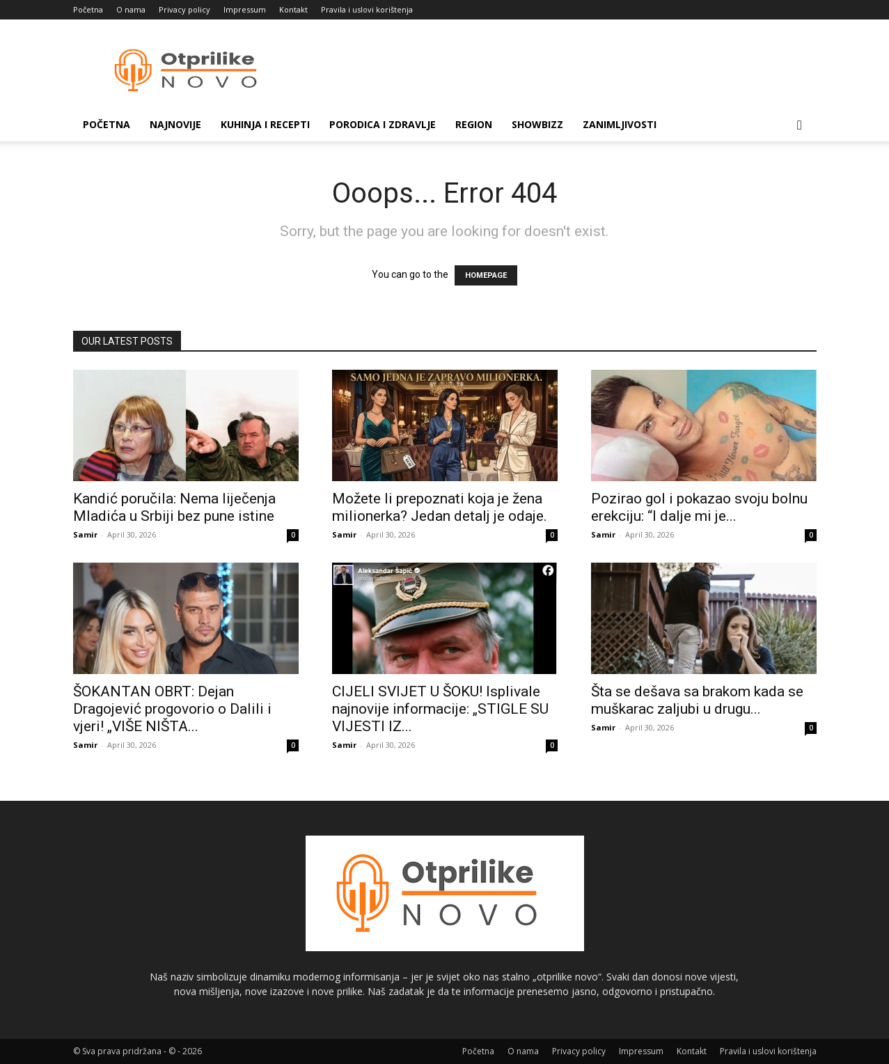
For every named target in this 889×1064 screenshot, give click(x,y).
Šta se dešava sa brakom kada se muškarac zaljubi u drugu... (697, 700)
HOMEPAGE (486, 275)
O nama (130, 9)
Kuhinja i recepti (265, 124)
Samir (85, 534)
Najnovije (175, 124)
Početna (88, 9)
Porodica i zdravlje (382, 124)
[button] (800, 125)
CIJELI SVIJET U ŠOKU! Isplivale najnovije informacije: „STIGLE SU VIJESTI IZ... (440, 709)
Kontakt (293, 9)
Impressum (244, 9)
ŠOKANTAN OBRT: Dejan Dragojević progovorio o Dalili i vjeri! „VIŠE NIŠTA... (172, 709)
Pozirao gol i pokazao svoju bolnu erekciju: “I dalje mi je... (699, 507)
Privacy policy (184, 9)
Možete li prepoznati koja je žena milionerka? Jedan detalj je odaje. (439, 507)
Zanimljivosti (619, 124)
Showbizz (537, 124)
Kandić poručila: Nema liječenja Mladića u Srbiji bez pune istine (174, 507)
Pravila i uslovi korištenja (367, 9)
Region (473, 124)
